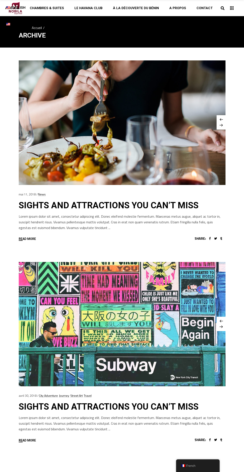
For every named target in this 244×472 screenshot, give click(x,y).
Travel (88, 395)
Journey (64, 395)
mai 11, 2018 (27, 194)
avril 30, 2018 (28, 395)
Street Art (76, 395)
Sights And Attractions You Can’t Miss (109, 205)
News (42, 194)
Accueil (37, 27)
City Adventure (48, 395)
